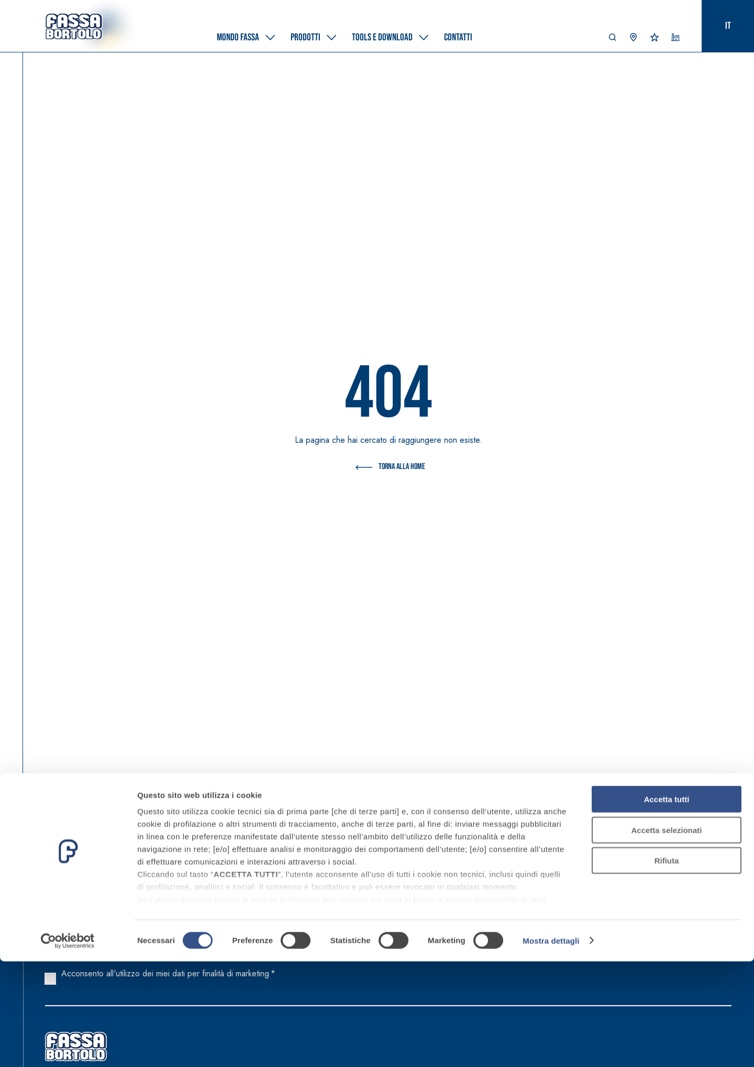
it (728, 26)
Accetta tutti (667, 905)
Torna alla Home (388, 467)
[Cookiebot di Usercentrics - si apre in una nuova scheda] (68, 1046)
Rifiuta (667, 966)
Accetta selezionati (666, 935)
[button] (612, 40)
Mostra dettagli (551, 1046)
